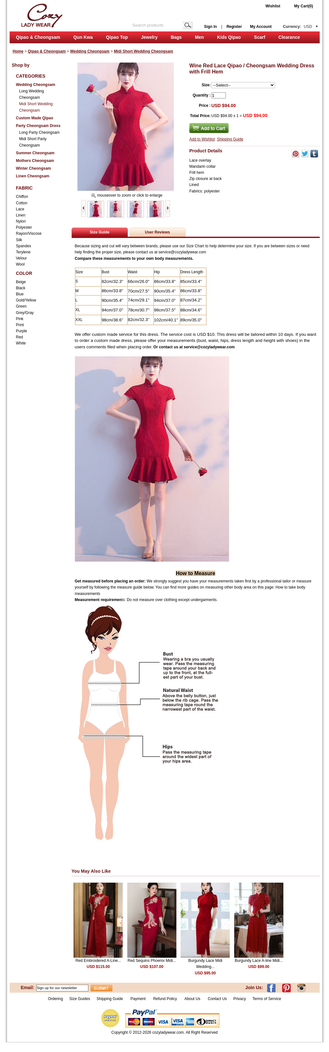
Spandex (23, 246)
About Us (192, 999)
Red (19, 337)
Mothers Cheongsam (35, 160)
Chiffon (22, 196)
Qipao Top (117, 37)
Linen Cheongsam (32, 176)
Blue (20, 294)
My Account (261, 26)
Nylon (21, 221)
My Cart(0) (303, 6)
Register (234, 26)
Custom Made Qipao (34, 118)
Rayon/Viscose (29, 233)
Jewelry (149, 37)
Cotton (21, 203)
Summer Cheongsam (35, 153)
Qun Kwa (83, 37)
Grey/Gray (25, 312)
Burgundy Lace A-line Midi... (259, 960)
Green (21, 306)
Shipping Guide (230, 139)
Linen (20, 215)
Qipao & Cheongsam (38, 37)
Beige (21, 282)
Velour (21, 258)
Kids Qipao (229, 37)
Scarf (259, 37)
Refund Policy (165, 999)
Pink (19, 319)
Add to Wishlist (202, 139)
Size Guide (99, 232)
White (21, 343)
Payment (138, 999)
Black (20, 288)
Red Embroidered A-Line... (98, 960)
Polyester (24, 227)
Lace (20, 209)
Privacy (239, 999)
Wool (20, 264)
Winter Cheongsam (33, 168)
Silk (19, 240)
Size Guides (79, 999)
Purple (21, 331)
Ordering (55, 999)
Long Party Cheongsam (39, 132)
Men (199, 37)
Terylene (23, 252)
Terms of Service (266, 999)
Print (20, 325)
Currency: (297, 26)
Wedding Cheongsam (89, 51)
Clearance (289, 37)
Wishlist (272, 6)
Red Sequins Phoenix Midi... (152, 960)
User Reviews (157, 232)
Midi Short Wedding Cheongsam (143, 51)
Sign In (210, 26)
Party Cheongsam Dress (38, 125)
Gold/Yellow (26, 300)
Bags (176, 37)
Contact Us (217, 999)
